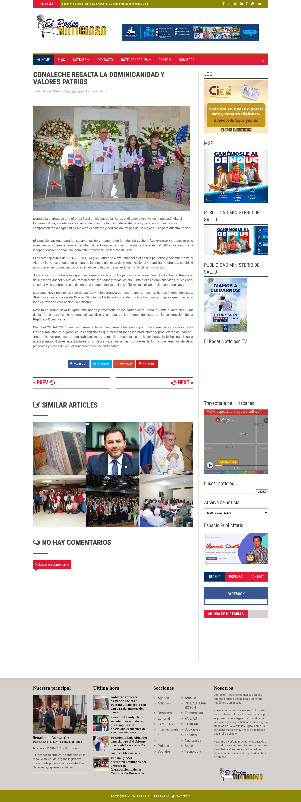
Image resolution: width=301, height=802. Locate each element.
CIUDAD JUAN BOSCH (195, 705)
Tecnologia (193, 751)
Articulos (164, 703)
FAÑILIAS (192, 724)
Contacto (105, 60)
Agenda (163, 698)
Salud (189, 746)
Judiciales (192, 729)
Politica (163, 746)
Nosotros (186, 60)
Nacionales (193, 740)
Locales (191, 735)
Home (43, 60)
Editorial (164, 718)
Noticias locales (136, 60)
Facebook (78, 363)
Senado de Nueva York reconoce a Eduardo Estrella (57, 739)
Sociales (164, 751)
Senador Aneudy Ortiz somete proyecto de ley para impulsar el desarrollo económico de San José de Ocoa (128, 725)
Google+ (124, 363)
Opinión (165, 60)
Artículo (190, 698)
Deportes (165, 713)
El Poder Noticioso (150, 796)
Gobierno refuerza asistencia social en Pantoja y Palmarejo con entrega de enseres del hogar (96, 3)
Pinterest (147, 363)
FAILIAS (191, 718)
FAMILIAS (165, 724)
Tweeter (101, 363)
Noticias (81, 60)
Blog (61, 60)
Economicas (194, 713)
